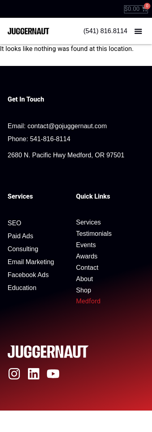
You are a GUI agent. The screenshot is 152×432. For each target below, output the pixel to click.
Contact (87, 267)
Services (88, 222)
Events (86, 244)
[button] (138, 31)
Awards (87, 256)
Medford (88, 301)
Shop (83, 290)
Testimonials (94, 233)
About (84, 278)
